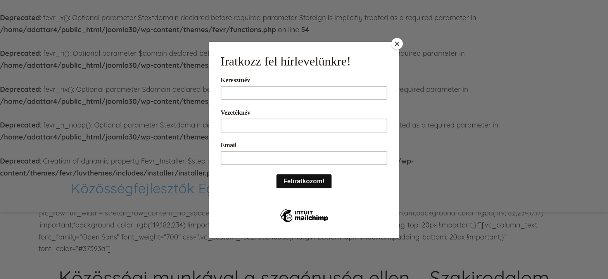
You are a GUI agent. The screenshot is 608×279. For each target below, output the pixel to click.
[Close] (397, 44)
